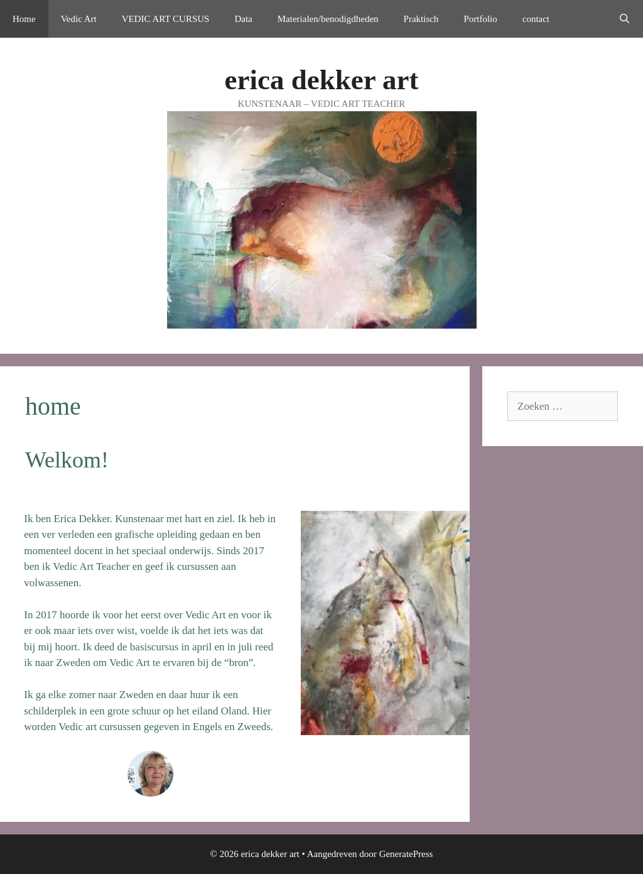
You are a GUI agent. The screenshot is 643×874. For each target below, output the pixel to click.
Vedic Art (79, 19)
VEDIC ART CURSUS (166, 19)
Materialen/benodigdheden (328, 19)
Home (24, 19)
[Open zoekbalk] (624, 19)
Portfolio (480, 19)
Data (243, 19)
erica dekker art (321, 80)
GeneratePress (406, 854)
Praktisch (421, 19)
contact (535, 19)
